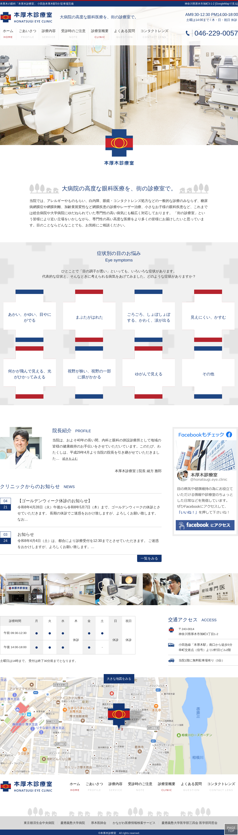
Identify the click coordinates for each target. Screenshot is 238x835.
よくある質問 (124, 34)
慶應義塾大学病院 (72, 823)
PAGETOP (231, 829)
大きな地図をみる (119, 678)
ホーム (8, 34)
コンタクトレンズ (154, 34)
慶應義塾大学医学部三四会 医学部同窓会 (189, 823)
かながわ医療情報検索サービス (134, 823)
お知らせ (25, 534)
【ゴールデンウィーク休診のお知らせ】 (54, 501)
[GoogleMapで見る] (226, 3)
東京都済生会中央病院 (39, 823)
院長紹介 (71, 430)
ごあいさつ (27, 34)
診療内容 (49, 34)
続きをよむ (70, 458)
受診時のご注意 (73, 34)
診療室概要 (100, 34)
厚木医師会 (98, 823)
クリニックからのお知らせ (37, 486)
